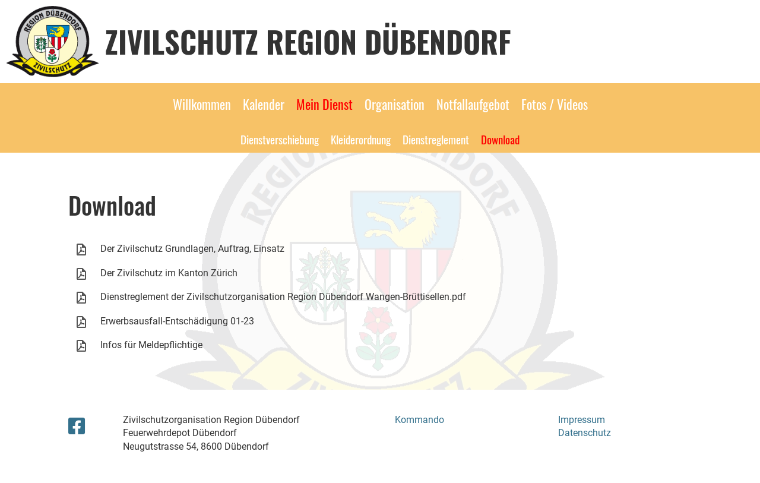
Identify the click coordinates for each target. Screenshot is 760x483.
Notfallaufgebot (472, 103)
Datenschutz (584, 432)
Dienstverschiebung (279, 139)
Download (500, 139)
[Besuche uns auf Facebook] (76, 426)
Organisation (395, 103)
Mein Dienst (324, 103)
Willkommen (202, 103)
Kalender (263, 103)
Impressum (581, 419)
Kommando (419, 419)
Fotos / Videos (554, 103)
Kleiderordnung (361, 139)
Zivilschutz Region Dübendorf (308, 41)
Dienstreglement (436, 139)
